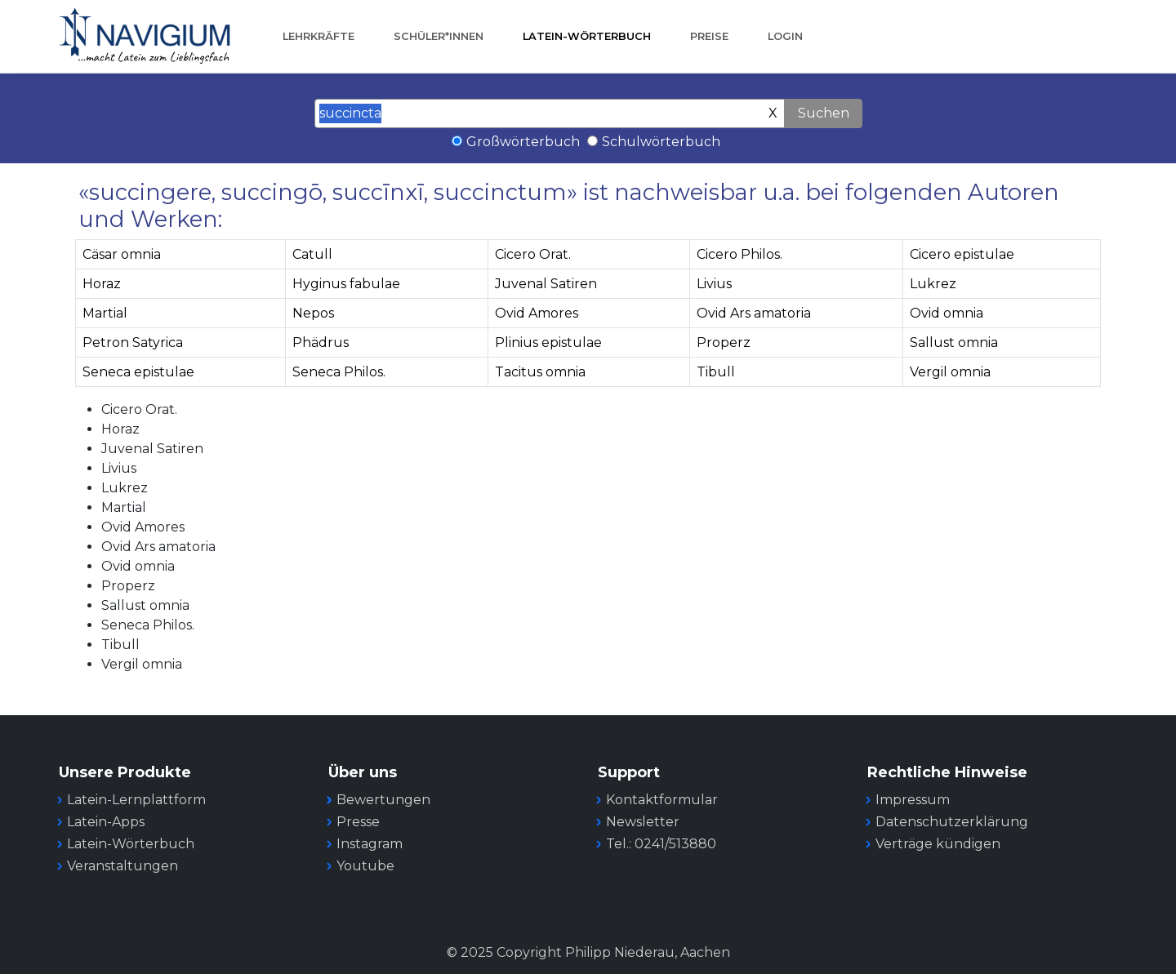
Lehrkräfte (318, 36)
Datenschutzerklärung (951, 821)
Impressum (912, 799)
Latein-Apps (106, 821)
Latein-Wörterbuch (587, 36)
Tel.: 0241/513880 (661, 844)
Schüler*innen (438, 36)
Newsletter (642, 821)
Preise (709, 36)
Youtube (365, 866)
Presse (358, 821)
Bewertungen (383, 799)
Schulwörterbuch (661, 141)
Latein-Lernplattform (136, 799)
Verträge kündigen (937, 844)
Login (785, 36)
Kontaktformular (662, 799)
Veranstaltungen (122, 866)
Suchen (823, 113)
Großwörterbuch (523, 141)
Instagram (369, 844)
